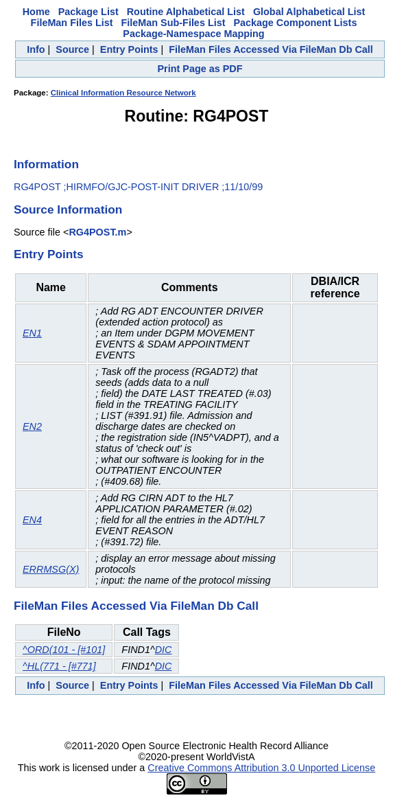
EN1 (32, 333)
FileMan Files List (72, 22)
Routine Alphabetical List (186, 11)
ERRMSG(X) (51, 569)
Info (36, 49)
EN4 (32, 519)
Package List (88, 11)
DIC (163, 649)
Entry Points (129, 49)
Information (46, 164)
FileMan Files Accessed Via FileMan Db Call (271, 49)
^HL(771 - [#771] (59, 666)
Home (36, 11)
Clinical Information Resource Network (123, 93)
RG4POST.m (97, 232)
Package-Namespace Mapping (193, 33)
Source (72, 49)
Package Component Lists (295, 22)
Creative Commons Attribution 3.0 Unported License (261, 767)
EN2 (32, 426)
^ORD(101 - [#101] (64, 649)
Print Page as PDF (200, 68)
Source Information (68, 209)
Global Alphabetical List (309, 11)
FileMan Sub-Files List (173, 22)
